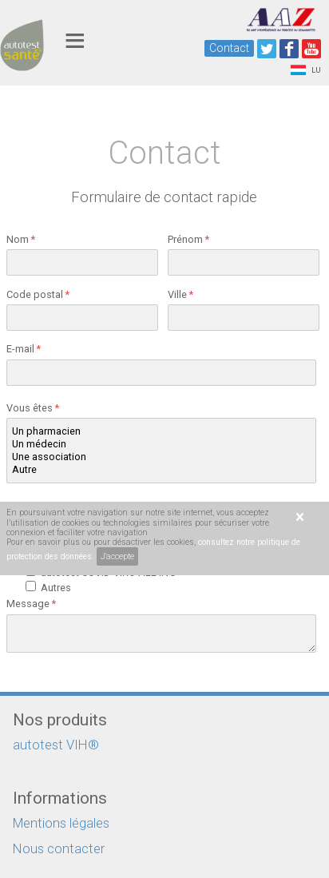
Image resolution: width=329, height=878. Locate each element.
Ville (180, 294)
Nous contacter (59, 848)
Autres (58, 588)
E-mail (23, 349)
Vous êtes (32, 408)
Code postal (37, 294)
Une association (161, 457)
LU (306, 70)
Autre (161, 469)
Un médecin (161, 444)
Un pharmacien (161, 431)
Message (31, 604)
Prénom (188, 239)
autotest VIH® (56, 745)
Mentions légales (61, 823)
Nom (20, 239)
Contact (229, 48)
